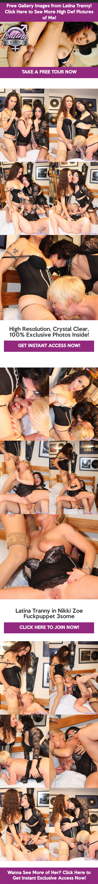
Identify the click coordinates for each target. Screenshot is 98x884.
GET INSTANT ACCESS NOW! (49, 346)
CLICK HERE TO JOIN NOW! (49, 628)
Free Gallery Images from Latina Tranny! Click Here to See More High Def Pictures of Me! (49, 12)
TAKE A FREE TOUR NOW (49, 72)
